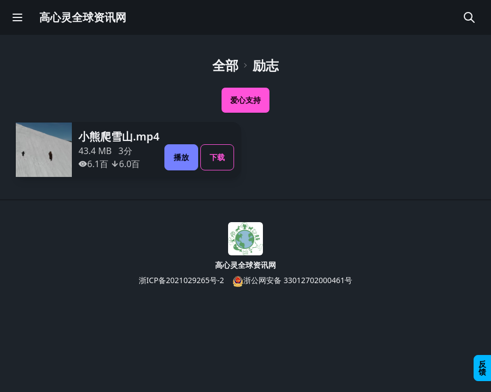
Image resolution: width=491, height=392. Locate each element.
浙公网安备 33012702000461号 (292, 280)
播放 (181, 157)
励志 (266, 65)
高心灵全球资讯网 (82, 17)
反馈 (482, 368)
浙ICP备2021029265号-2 (181, 280)
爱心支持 (245, 100)
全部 (225, 65)
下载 (217, 157)
